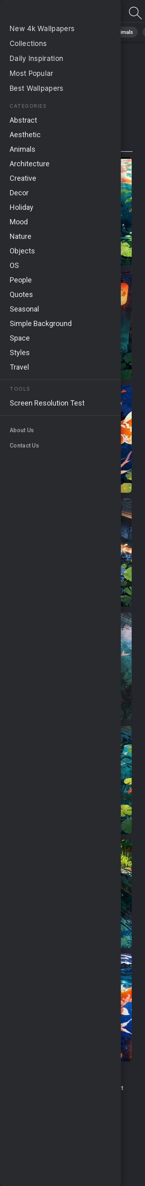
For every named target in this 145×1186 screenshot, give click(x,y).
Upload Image (53, 1096)
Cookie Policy (75, 1111)
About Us (89, 1096)
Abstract (89, 32)
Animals (123, 32)
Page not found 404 (48, 13)
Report (114, 1088)
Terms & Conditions (39, 1088)
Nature (56, 32)
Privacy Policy (34, 1111)
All (30, 32)
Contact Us (86, 1088)
